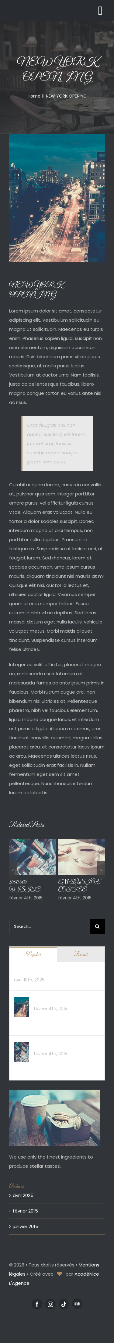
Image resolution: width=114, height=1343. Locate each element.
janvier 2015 (25, 1226)
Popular (33, 954)
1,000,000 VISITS (51, 1045)
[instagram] (50, 1304)
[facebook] (37, 1304)
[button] (13, 870)
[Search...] (49, 926)
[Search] (97, 926)
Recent (81, 954)
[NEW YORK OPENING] (21, 1001)
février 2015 (25, 1211)
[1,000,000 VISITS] (21, 1046)
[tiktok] (64, 1304)
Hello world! (27, 971)
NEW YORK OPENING (55, 1000)
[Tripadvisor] (77, 1303)
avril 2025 (23, 1195)
